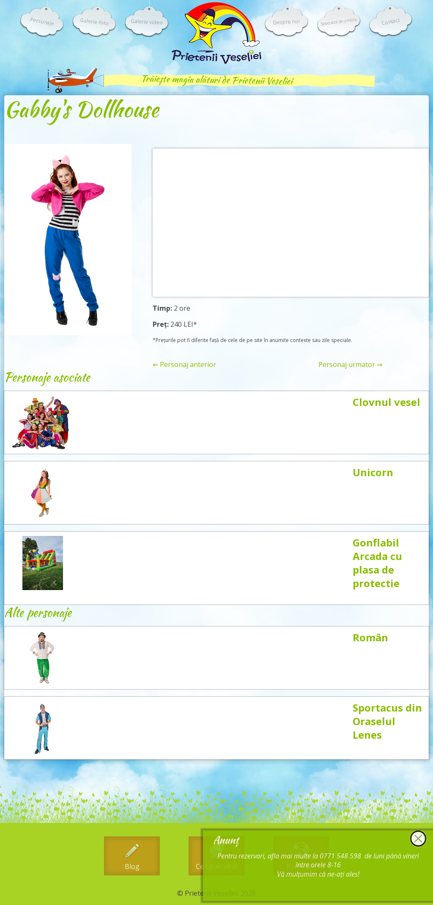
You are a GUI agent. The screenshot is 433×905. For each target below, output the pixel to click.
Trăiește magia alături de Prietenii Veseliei (216, 80)
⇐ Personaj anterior (184, 364)
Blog (132, 866)
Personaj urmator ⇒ (350, 364)
